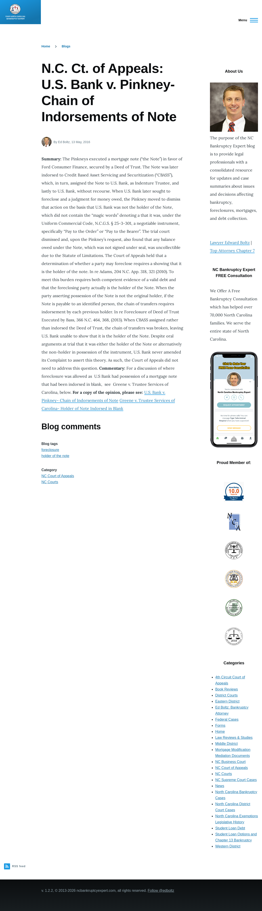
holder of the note (55, 456)
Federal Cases (227, 719)
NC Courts (50, 482)
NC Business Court (230, 762)
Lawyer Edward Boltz (230, 242)
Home (46, 46)
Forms (220, 725)
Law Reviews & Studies (234, 737)
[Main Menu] (247, 20)
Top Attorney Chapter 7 (232, 250)
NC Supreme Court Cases (236, 780)
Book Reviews (226, 689)
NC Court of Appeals (58, 476)
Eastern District (227, 701)
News (219, 786)
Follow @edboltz (161, 890)
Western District (228, 846)
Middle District (226, 744)
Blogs (66, 46)
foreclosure (50, 450)
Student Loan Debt (230, 828)
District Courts (226, 695)
